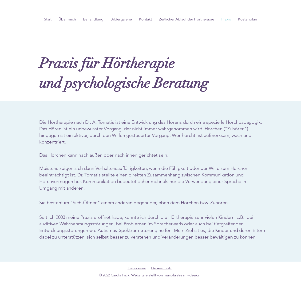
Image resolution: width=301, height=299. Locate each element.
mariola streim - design (182, 275)
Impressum (137, 268)
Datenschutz (161, 268)
